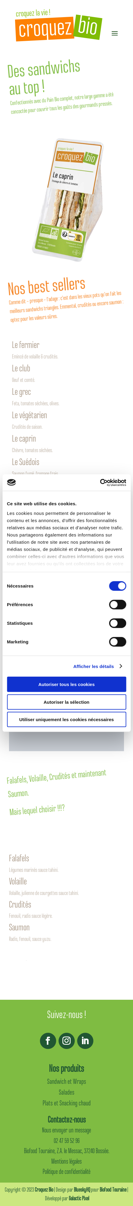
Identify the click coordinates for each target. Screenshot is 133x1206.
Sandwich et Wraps (66, 1081)
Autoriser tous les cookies (66, 684)
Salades (66, 1092)
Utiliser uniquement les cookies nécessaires (66, 719)
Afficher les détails (93, 666)
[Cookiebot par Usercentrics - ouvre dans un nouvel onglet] (100, 482)
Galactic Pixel (79, 1198)
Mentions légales (66, 1161)
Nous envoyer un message (66, 1130)
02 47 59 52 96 (67, 1141)
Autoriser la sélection (66, 701)
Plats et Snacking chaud (67, 1103)
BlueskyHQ (82, 1189)
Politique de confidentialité (66, 1172)
